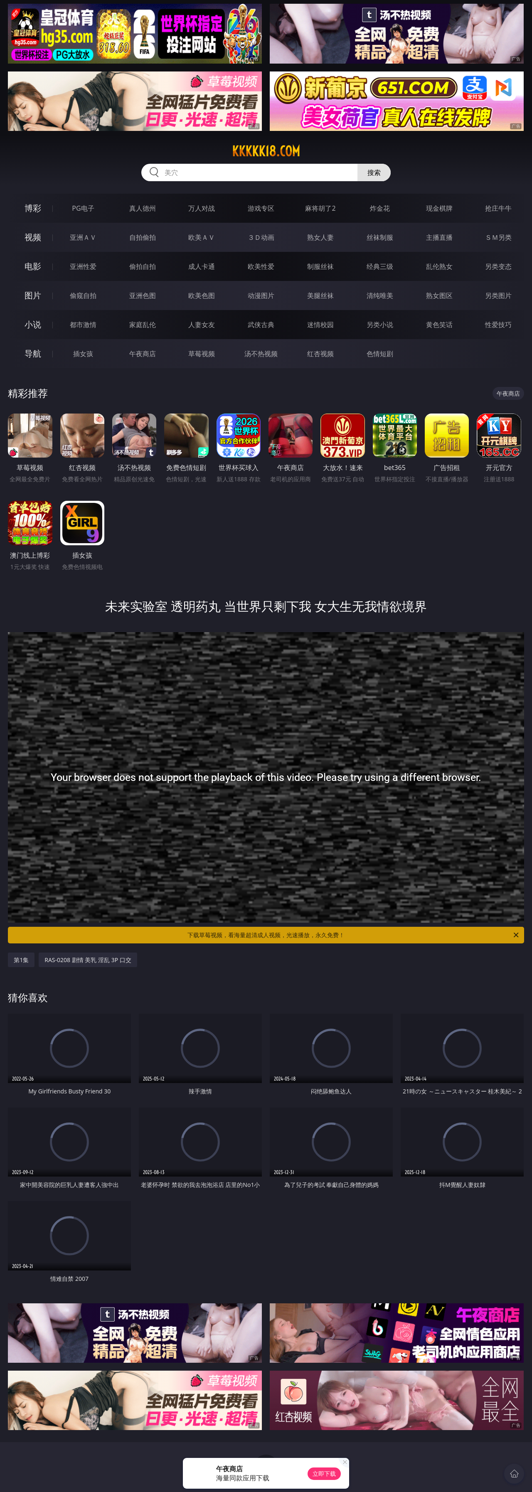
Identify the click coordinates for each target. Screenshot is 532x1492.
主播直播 (439, 237)
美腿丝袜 (320, 295)
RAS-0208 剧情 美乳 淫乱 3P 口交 (87, 960)
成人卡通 (201, 266)
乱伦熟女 (439, 266)
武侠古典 (261, 324)
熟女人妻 (320, 237)
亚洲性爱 (83, 266)
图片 (33, 295)
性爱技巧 (498, 324)
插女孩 (83, 353)
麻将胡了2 (320, 208)
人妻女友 (201, 324)
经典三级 (380, 266)
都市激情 (83, 324)
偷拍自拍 (142, 266)
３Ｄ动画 (261, 237)
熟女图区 (439, 295)
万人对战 (201, 208)
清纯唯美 (380, 295)
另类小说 (380, 324)
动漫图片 (261, 295)
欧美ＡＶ (201, 237)
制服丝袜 (320, 266)
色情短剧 (380, 353)
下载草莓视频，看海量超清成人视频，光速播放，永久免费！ (353, 935)
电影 (33, 266)
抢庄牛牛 (498, 208)
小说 (33, 324)
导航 (33, 353)
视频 (33, 237)
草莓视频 (201, 353)
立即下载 (324, 1473)
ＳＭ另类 (498, 237)
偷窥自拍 (83, 295)
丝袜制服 (380, 237)
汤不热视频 (261, 353)
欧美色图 (201, 295)
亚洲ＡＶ (83, 237)
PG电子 (83, 208)
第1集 (21, 960)
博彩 (33, 208)
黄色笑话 (439, 324)
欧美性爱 (261, 266)
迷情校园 (320, 324)
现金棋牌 (439, 208)
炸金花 (380, 208)
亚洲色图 (142, 295)
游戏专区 (261, 208)
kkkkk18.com (266, 151)
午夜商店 (142, 353)
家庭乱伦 (142, 324)
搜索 (374, 172)
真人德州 (142, 208)
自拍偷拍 (142, 237)
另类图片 (498, 295)
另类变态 (498, 266)
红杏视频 (320, 353)
